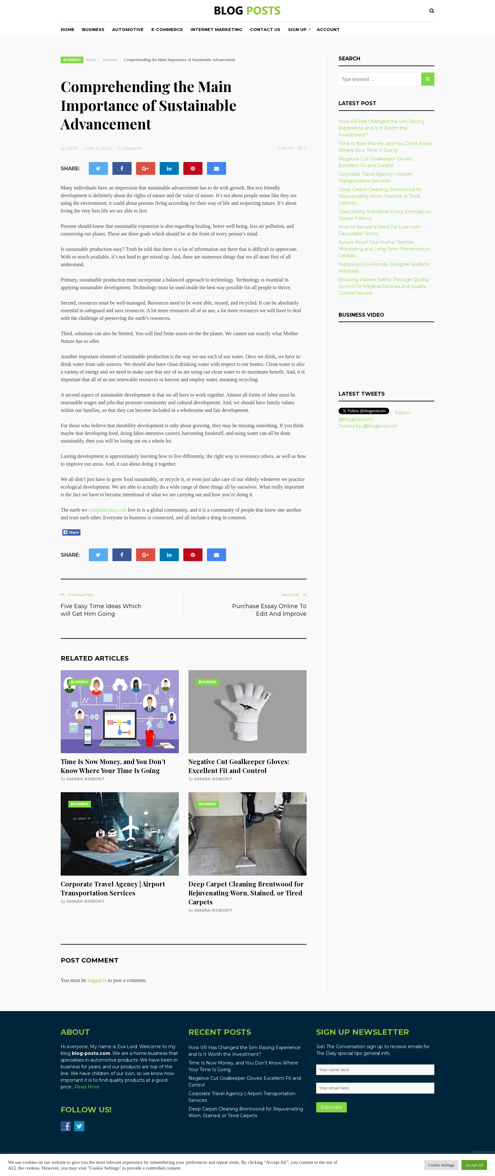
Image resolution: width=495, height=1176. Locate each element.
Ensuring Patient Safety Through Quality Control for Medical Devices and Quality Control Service (384, 286)
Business (93, 29)
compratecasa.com (108, 510)
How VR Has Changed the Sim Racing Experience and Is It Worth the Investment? (381, 128)
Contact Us (265, 29)
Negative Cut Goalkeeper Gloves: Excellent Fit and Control (238, 766)
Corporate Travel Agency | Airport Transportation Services (113, 888)
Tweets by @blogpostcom (368, 426)
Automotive (128, 29)
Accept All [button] (474, 1165)
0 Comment (129, 148)
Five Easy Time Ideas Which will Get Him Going (101, 610)
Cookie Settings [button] (441, 1165)
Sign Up (297, 29)
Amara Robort (85, 778)
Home (67, 29)
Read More (86, 1087)
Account (328, 29)
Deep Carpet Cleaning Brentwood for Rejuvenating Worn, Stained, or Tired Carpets (246, 892)
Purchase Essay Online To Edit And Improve (269, 610)
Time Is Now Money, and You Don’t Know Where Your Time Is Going (113, 766)
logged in (97, 980)
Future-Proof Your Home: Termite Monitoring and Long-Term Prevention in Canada (384, 249)
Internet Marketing (216, 29)
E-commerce (167, 29)
